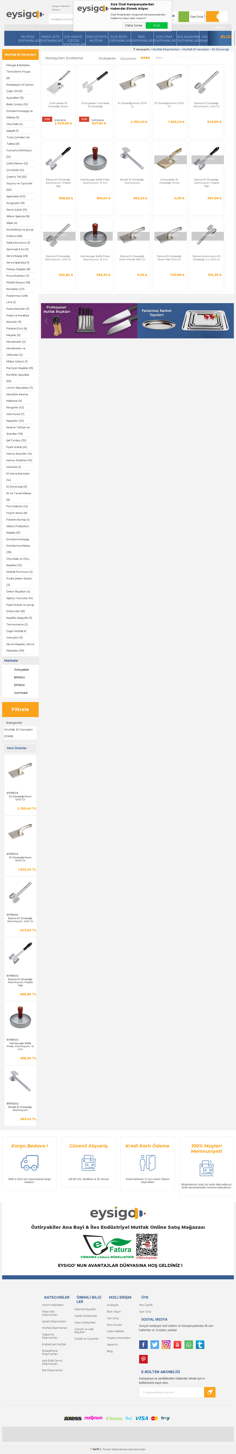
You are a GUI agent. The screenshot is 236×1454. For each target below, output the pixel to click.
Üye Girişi (195, 16)
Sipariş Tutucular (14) (19, 598)
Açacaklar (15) (15, 97)
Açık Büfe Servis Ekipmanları (52, 1357)
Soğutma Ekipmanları (164, 39)
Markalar (11, 660)
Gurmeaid (16, 693)
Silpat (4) (11, 223)
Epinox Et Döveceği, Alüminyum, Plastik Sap (20, 982)
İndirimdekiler (115, 1330)
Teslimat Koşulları (85, 1309)
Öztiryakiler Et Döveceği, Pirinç (121, 177)
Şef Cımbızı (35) (16, 440)
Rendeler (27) (15, 289)
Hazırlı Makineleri (52, 1304)
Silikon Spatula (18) (18, 216)
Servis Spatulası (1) (17, 262)
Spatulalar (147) (15, 196)
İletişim (52, 9)
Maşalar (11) (13, 335)
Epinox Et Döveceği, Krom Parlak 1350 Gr (56, 256)
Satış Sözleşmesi (84, 1321)
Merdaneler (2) (16, 341)
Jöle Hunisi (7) (15, 414)
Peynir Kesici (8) (16, 513)
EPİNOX (15, 685)
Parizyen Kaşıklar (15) (19, 368)
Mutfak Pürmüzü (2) (19, 571)
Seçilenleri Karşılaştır (186, 56)
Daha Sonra (133, 25)
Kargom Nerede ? (57, 6)
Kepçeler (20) (15, 420)
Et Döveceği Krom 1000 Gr (20, 859)
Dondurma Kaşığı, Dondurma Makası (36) (18, 546)
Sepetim (112, 1343)
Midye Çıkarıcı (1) (17, 361)
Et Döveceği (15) (16, 486)
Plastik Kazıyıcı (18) (18, 282)
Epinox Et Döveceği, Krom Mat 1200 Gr (88, 254)
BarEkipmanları (142, 39)
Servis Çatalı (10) (16, 209)
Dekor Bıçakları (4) (18, 591)
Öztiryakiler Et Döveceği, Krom (56, 100)
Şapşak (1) (12, 130)
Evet (156, 25)
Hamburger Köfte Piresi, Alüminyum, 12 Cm (20, 1045)
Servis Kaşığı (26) (17, 255)
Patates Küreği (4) (18, 519)
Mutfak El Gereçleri (20, 55)
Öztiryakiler (17, 670)
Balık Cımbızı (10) (17, 104)
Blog (225, 36)
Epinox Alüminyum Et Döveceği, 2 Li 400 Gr (121, 256)
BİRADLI (15, 677)
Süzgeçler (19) (15, 203)
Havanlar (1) (13, 467)
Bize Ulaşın (114, 1311)
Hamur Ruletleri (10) (19, 460)
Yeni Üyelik (145, 1304)
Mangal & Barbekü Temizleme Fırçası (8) (18, 72)
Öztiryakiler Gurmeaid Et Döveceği (88, 101)
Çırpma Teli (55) (16, 176)
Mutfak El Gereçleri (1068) (18, 733)
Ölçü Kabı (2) (14, 124)
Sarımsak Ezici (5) (17, 249)
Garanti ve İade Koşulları (83, 1330)
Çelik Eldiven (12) (17, 163)
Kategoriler (14, 722)
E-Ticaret (105, 1448)
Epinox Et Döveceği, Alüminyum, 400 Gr (20, 920)
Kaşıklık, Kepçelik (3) (19, 617)
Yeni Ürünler (114, 1324)
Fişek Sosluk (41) (16, 447)
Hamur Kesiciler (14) (19, 453)
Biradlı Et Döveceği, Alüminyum (20, 1108)
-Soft (95, 1448)
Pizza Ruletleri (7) (17, 275)
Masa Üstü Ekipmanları (51, 39)
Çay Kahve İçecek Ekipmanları (73, 40)
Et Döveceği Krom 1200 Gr (20, 798)
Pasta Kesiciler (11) (17, 308)
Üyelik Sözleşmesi (85, 1315)
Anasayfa (112, 1304)
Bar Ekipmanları (52, 1365)
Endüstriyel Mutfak (96, 39)
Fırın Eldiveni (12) (17, 506)
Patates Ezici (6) (16, 328)
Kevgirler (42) (15, 407)
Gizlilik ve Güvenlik (86, 1337)
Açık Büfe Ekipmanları (119, 39)
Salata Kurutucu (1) (18, 242)
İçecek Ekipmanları (54, 1320)
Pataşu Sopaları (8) (18, 269)
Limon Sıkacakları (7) (19, 387)
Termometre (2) (17, 624)
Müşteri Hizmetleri (118, 1336)
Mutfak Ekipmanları (28, 39)
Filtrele (20, 709)
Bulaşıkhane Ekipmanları (187, 39)
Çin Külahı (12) (15, 170)
